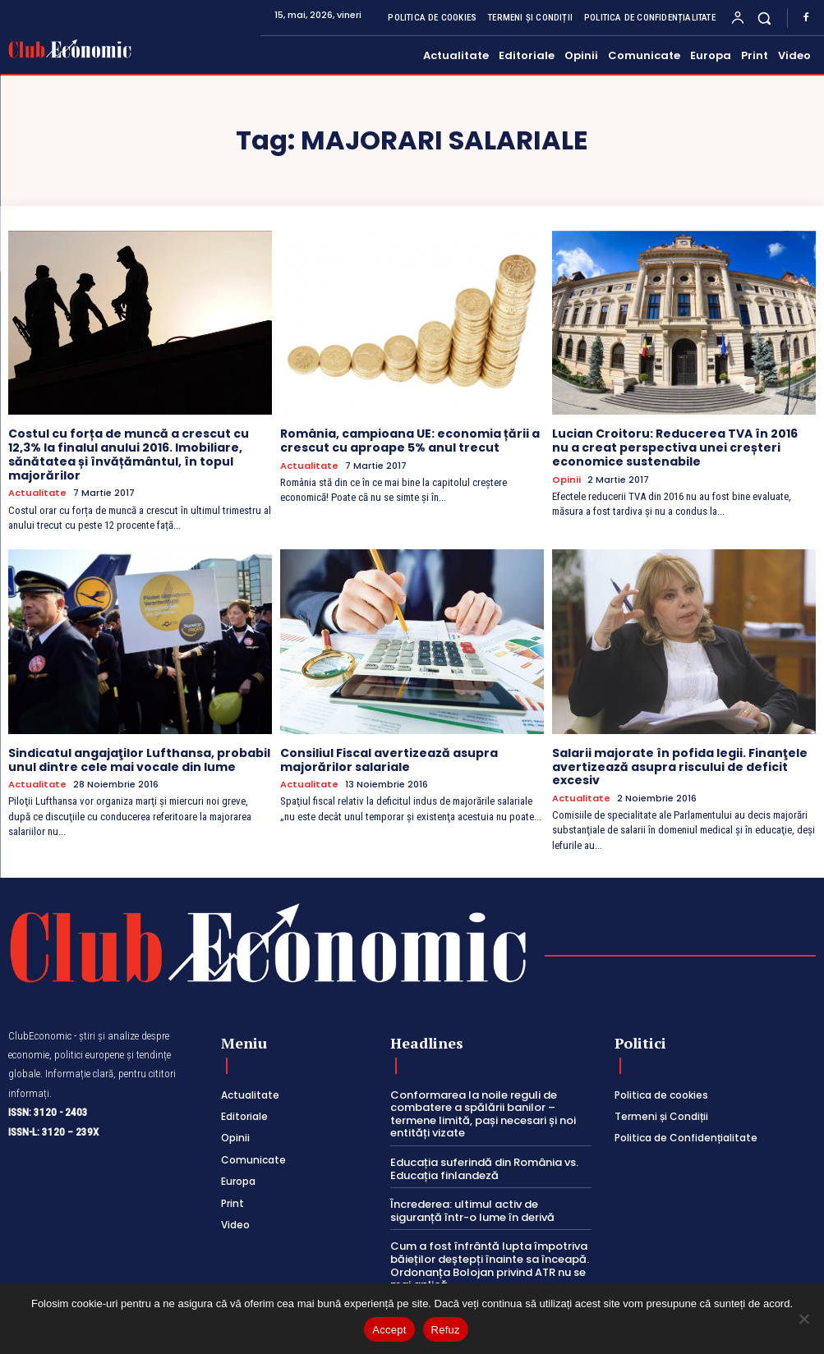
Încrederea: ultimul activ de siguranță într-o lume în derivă (472, 1210)
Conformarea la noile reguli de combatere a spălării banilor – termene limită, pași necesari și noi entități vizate (483, 1114)
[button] (764, 17)
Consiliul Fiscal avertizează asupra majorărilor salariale (389, 760)
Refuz (445, 1330)
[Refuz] (803, 1318)
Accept (389, 1330)
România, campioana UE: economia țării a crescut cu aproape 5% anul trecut (410, 440)
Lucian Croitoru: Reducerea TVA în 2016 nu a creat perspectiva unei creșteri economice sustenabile (675, 447)
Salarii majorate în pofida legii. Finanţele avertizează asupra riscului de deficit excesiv (680, 767)
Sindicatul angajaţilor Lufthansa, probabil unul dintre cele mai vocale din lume (139, 760)
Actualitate (37, 493)
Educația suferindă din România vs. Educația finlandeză (484, 1168)
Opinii (566, 480)
